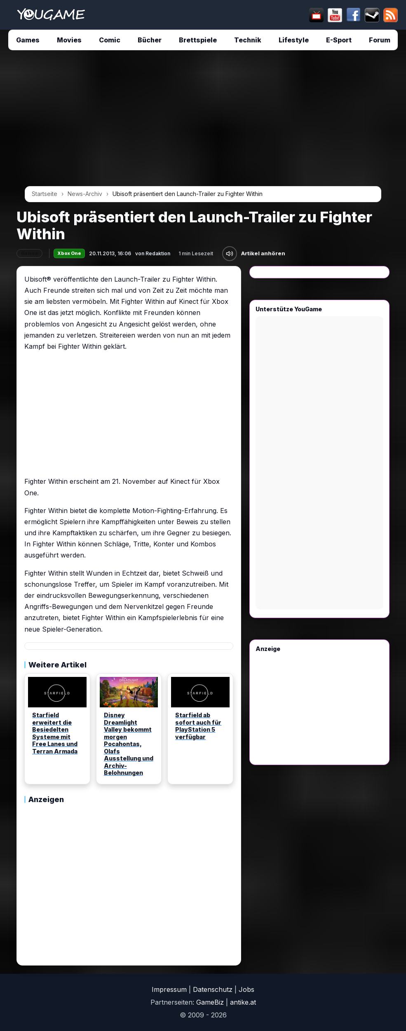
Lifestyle (294, 40)
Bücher (150, 40)
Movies (69, 40)
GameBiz (210, 1002)
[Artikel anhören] (229, 253)
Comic (109, 40)
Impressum (169, 989)
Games (28, 40)
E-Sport (339, 40)
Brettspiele (198, 40)
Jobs (246, 989)
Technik (247, 40)
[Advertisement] (203, 121)
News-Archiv (85, 193)
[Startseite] (51, 15)
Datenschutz (212, 989)
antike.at (243, 1002)
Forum (379, 40)
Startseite (44, 193)
